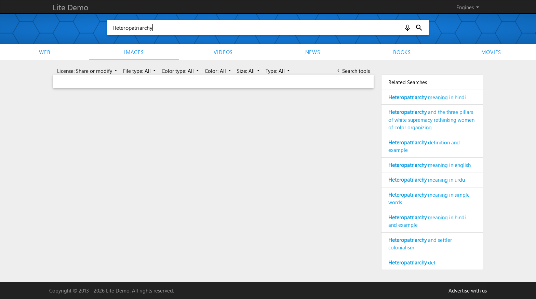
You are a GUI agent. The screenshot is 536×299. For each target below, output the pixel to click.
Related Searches (407, 82)
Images (134, 52)
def (412, 262)
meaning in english (429, 164)
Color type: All (181, 70)
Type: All (278, 70)
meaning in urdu (426, 179)
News (312, 52)
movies (491, 52)
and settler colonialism (420, 243)
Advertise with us (467, 290)
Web (44, 52)
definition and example (424, 146)
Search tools (353, 70)
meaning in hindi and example (427, 221)
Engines (469, 7)
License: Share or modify (87, 70)
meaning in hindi (427, 97)
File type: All (140, 70)
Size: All (249, 70)
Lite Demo (70, 7)
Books (402, 52)
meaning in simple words (429, 198)
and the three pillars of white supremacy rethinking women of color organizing (431, 119)
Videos (223, 52)
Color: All (218, 70)
